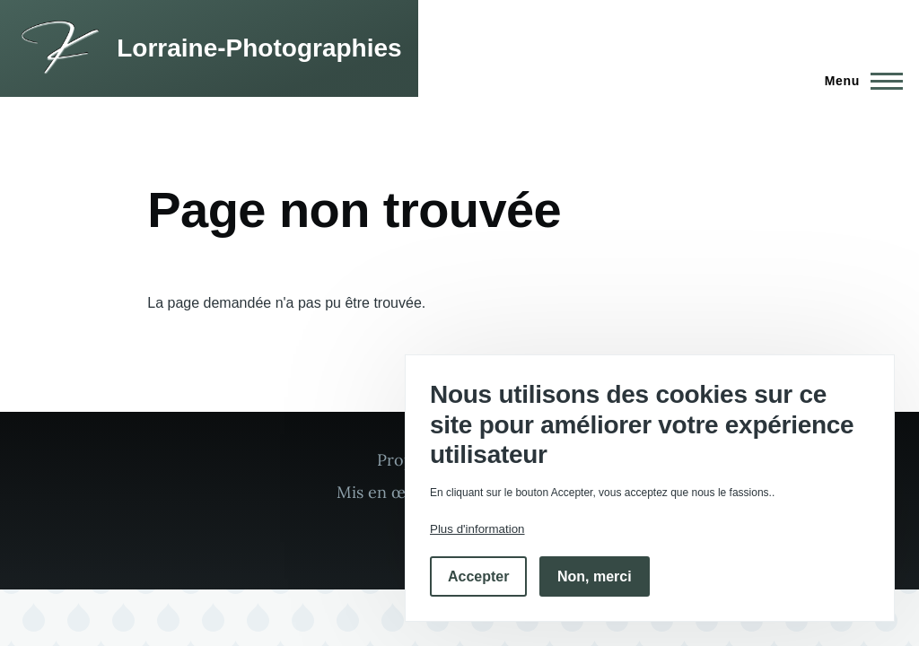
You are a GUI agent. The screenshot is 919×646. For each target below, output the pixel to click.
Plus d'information (477, 529)
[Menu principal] (858, 81)
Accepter (478, 576)
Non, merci (594, 576)
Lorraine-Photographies (259, 48)
